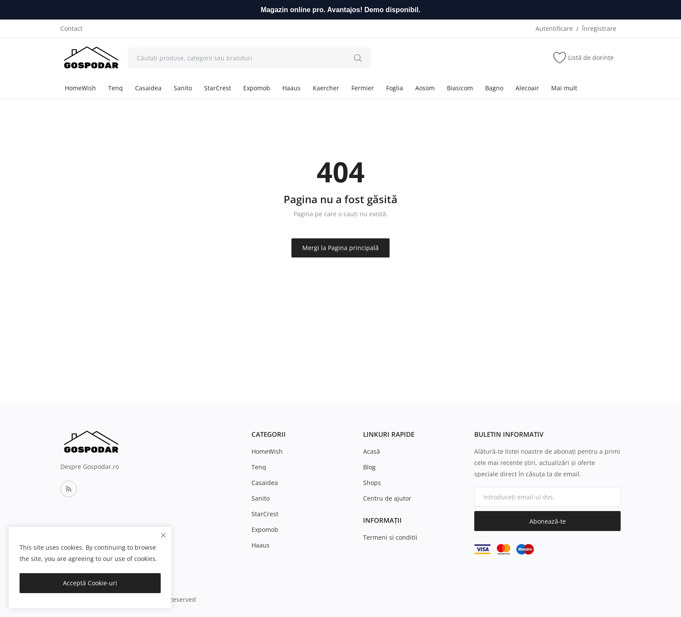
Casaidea (148, 88)
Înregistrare (599, 28)
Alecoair (527, 88)
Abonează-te (547, 521)
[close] (163, 535)
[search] (357, 58)
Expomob (256, 88)
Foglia (394, 88)
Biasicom (460, 88)
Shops (372, 482)
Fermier (362, 88)
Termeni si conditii (390, 537)
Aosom (425, 88)
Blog (369, 467)
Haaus (291, 88)
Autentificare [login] (554, 28)
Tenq (115, 88)
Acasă (371, 451)
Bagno (494, 88)
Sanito (183, 88)
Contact (71, 28)
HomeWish (80, 88)
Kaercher (326, 88)
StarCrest (217, 88)
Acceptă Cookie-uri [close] (90, 583)
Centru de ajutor (387, 498)
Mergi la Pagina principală (340, 248)
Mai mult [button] (564, 88)
